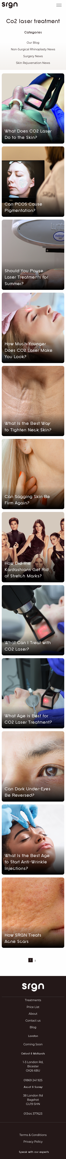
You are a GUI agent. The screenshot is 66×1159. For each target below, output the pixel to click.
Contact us (33, 1020)
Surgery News (33, 56)
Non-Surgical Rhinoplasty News (33, 49)
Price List (33, 1007)
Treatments (33, 1000)
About (33, 1013)
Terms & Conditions (32, 1135)
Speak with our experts (34, 1152)
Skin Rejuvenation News (33, 63)
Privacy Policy (33, 1141)
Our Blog (33, 42)
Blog (33, 1027)
